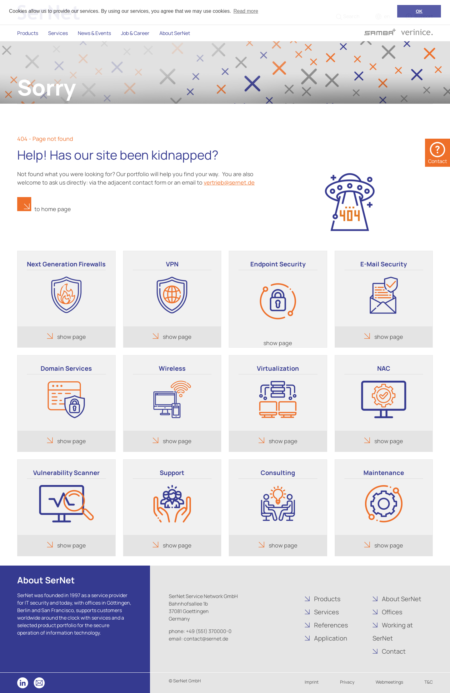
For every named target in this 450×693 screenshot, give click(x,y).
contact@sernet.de (205, 638)
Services (58, 33)
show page (71, 336)
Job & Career (135, 33)
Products (27, 33)
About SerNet (174, 33)
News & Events (94, 33)
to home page (52, 209)
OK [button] (419, 11)
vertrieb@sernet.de (229, 182)
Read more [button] (245, 11)
